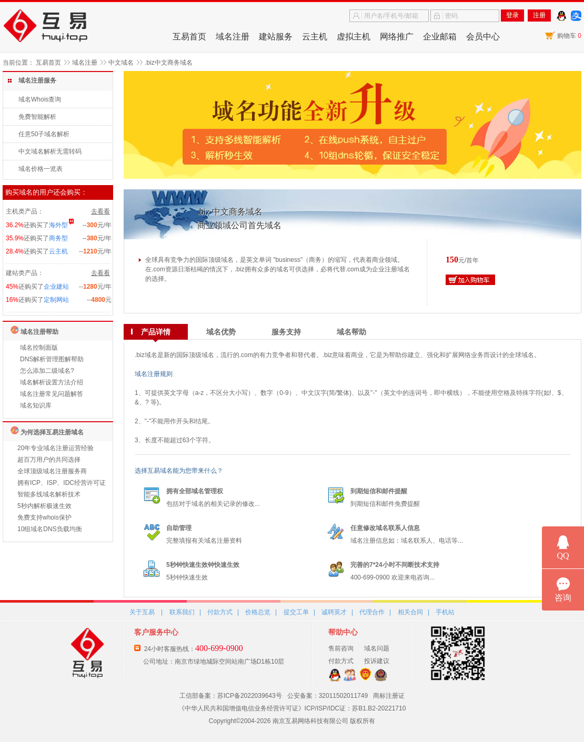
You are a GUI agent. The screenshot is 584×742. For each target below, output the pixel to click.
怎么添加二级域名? (47, 370)
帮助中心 (343, 632)
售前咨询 (341, 648)
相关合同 (410, 612)
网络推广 (397, 36)
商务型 (58, 238)
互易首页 (189, 36)
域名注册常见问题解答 (51, 394)
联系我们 (182, 612)
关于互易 (142, 612)
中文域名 (121, 62)
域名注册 (232, 36)
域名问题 (376, 648)
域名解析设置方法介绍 (51, 382)
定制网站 (56, 299)
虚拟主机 (353, 36)
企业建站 (56, 286)
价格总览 (257, 612)
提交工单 (296, 612)
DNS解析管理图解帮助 (52, 359)
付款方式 (220, 612)
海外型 (58, 225)
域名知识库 (36, 405)
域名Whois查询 (39, 99)
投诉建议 (376, 661)
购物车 (569, 35)
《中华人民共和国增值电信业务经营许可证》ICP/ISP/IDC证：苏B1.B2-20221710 (292, 708)
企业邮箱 (440, 36)
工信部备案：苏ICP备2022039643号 (230, 695)
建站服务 (276, 36)
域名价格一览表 (40, 168)
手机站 (445, 612)
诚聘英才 (334, 612)
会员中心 (483, 36)
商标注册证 (389, 695)
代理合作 (372, 612)
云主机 (314, 36)
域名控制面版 (39, 347)
